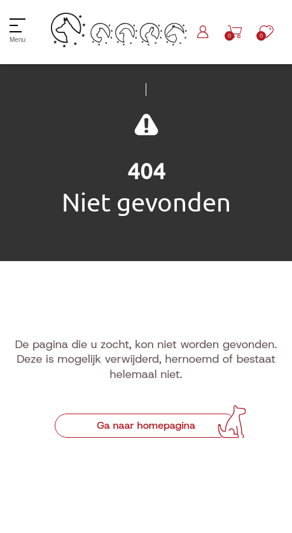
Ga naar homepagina (146, 425)
